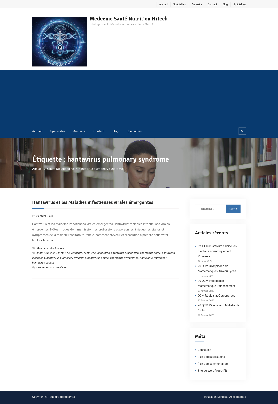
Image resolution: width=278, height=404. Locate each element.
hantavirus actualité (70, 253)
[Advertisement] (139, 98)
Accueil (163, 4)
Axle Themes (237, 397)
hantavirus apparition (97, 253)
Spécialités (179, 4)
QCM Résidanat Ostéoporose (216, 295)
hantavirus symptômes (124, 258)
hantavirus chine (150, 253)
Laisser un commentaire (51, 267)
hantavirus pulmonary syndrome (66, 258)
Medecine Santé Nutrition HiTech (129, 18)
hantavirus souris (98, 258)
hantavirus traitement (153, 258)
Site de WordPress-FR (212, 370)
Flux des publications (211, 357)
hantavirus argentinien (125, 253)
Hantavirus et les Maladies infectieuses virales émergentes (92, 202)
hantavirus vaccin (43, 262)
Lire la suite (45, 240)
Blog (225, 4)
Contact (212, 4)
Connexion (204, 350)
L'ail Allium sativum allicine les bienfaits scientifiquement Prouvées (217, 251)
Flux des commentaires (213, 363)
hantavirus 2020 (46, 253)
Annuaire (197, 4)
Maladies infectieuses (50, 248)
